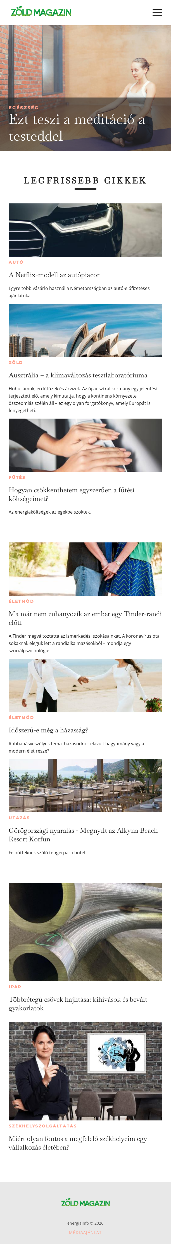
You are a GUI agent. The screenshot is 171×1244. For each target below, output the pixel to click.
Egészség (24, 107)
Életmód (21, 601)
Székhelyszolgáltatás (43, 1126)
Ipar (15, 986)
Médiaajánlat (85, 1232)
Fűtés (17, 477)
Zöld (16, 362)
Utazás (19, 817)
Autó (16, 262)
